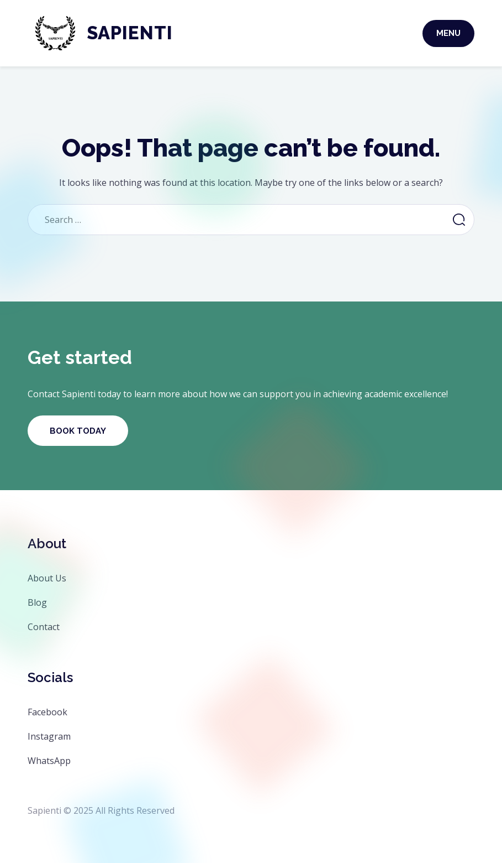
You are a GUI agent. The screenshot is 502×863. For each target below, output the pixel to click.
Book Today (78, 431)
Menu (448, 33)
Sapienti (130, 33)
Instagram (49, 736)
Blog (37, 602)
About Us (47, 578)
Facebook (47, 712)
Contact (44, 627)
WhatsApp (49, 761)
